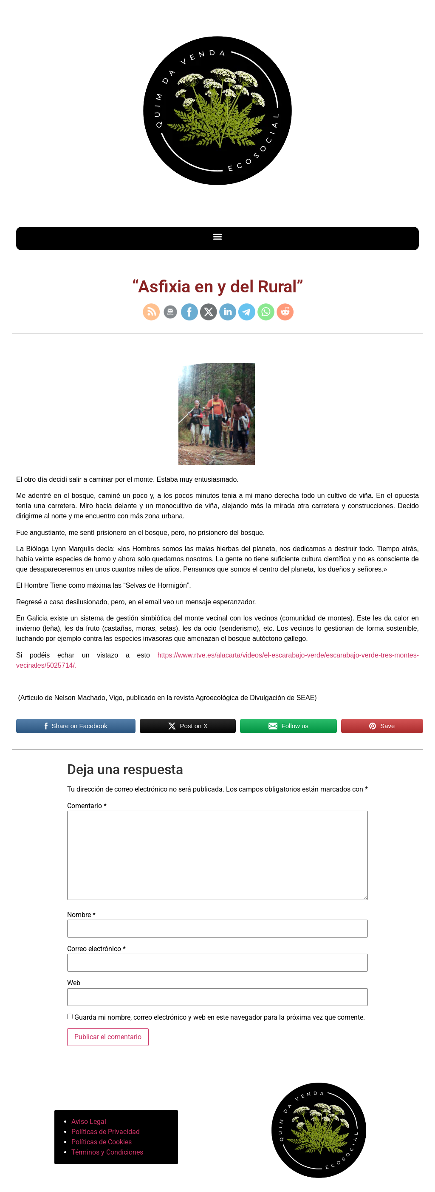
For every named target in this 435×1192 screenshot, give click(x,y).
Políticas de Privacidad (105, 1132)
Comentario (87, 806)
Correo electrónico (96, 949)
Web (73, 983)
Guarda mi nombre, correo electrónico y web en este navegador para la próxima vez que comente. (219, 1017)
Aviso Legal (88, 1122)
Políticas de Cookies (101, 1142)
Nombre (81, 915)
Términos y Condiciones (107, 1152)
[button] (218, 236)
